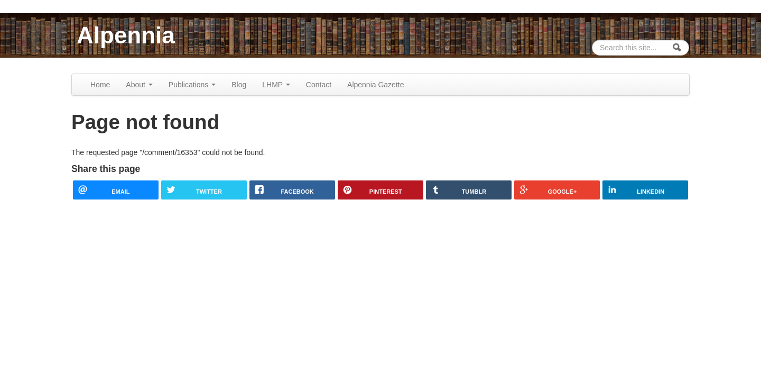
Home (100, 84)
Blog (238, 84)
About (139, 84)
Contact (318, 84)
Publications (192, 84)
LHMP (276, 84)
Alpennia (126, 35)
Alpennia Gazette (375, 84)
